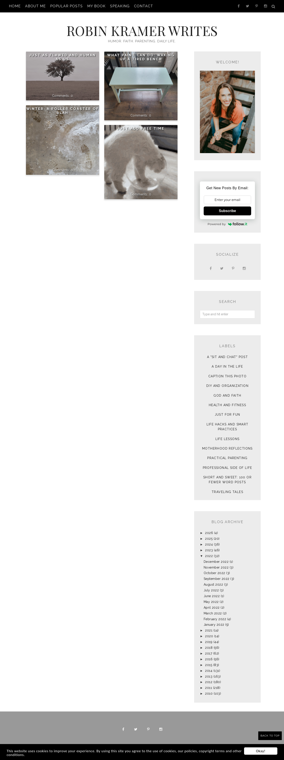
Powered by (227, 224)
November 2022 (216, 567)
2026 (209, 533)
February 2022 (215, 619)
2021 (208, 630)
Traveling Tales (227, 492)
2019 (208, 642)
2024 (209, 544)
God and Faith (227, 395)
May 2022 (211, 602)
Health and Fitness (227, 405)
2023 (209, 550)
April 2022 (212, 607)
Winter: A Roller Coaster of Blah (62, 111)
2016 (209, 659)
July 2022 (211, 590)
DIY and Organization (227, 386)
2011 (208, 688)
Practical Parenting (227, 458)
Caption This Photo (227, 376)
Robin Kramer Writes (142, 30)
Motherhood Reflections (227, 448)
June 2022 (212, 596)
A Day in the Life (227, 366)
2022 (209, 556)
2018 (209, 647)
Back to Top (270, 735)
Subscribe (227, 211)
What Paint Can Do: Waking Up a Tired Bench (141, 57)
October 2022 (214, 573)
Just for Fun (227, 414)
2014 (208, 670)
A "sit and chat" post (227, 357)
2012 (208, 682)
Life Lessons (227, 439)
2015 (208, 665)
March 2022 (213, 613)
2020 (209, 636)
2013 (208, 676)
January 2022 (214, 624)
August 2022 (213, 584)
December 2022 (216, 561)
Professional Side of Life (227, 468)
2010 (209, 693)
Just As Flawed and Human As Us (62, 57)
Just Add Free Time (140, 129)
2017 (208, 653)
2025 (209, 538)
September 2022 (216, 579)
